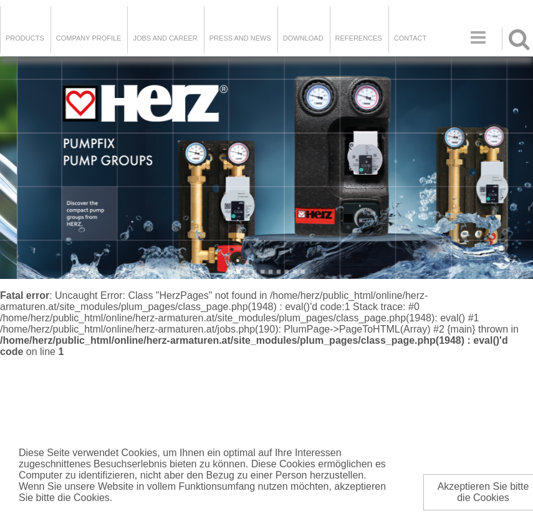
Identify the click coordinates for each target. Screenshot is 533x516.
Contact (410, 38)
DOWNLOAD (303, 38)
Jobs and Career (165, 38)
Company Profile (89, 38)
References (358, 38)
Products (25, 38)
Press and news (240, 38)
